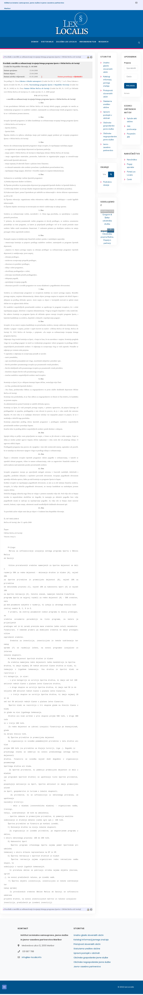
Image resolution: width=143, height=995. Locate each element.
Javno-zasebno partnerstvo (13, 157)
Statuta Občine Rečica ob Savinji (61, 89)
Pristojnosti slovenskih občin (13, 94)
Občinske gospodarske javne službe (91, 958)
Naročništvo (132, 160)
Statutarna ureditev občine (12, 106)
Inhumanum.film (88, 42)
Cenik (129, 181)
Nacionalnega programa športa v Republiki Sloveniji (74, 85)
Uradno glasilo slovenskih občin (89, 936)
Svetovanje (48, 42)
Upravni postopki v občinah (12, 117)
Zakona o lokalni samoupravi (55, 82)
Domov (35, 42)
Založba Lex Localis (67, 42)
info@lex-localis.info (31, 958)
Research (103, 42)
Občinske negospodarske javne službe (92, 963)
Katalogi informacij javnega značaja (91, 940)
